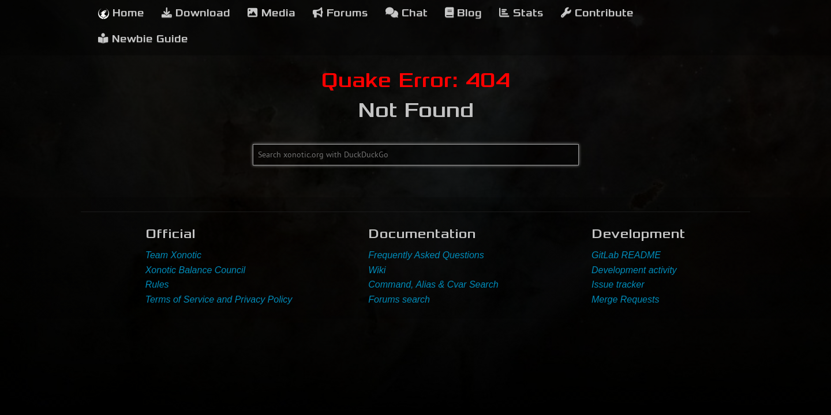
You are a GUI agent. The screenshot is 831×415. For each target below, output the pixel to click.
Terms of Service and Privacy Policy (219, 299)
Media (271, 13)
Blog (463, 13)
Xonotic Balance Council (195, 270)
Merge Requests (625, 299)
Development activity (634, 270)
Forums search (399, 299)
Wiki (376, 270)
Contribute (597, 13)
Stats (521, 13)
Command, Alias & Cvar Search (433, 284)
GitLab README (626, 255)
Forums (340, 13)
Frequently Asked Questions (426, 255)
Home (121, 13)
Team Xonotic (173, 255)
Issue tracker (618, 284)
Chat (406, 13)
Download (196, 13)
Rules (157, 284)
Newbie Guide (143, 39)
